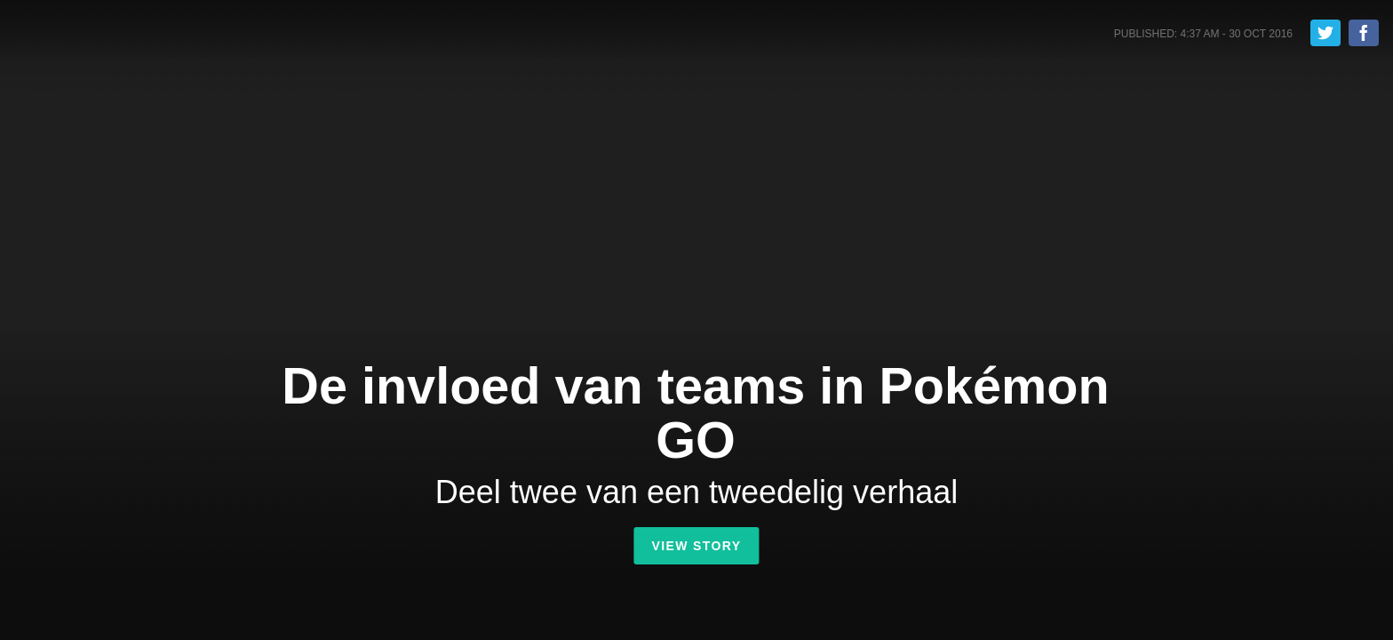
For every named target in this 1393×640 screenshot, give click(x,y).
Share (1364, 33)
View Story (696, 546)
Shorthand (92, 34)
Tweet (1325, 33)
